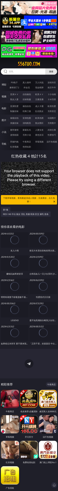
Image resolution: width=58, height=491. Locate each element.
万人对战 (39, 82)
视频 (4, 96)
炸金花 (27, 87)
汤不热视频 (52, 141)
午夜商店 (27, 141)
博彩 (4, 84)
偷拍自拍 (27, 106)
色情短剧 (27, 146)
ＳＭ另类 (52, 99)
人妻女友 (39, 129)
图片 (4, 120)
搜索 (51, 71)
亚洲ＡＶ (14, 94)
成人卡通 (39, 106)
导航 (4, 143)
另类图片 (52, 123)
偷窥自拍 (14, 118)
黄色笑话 (39, 134)
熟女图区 (39, 123)
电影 (4, 108)
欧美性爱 (52, 106)
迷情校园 (14, 134)
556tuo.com (29, 64)
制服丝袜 (14, 111)
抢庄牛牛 (52, 87)
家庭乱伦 (27, 129)
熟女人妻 (14, 99)
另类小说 (27, 134)
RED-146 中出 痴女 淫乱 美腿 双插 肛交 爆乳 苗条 (26, 214)
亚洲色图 (27, 118)
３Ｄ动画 (52, 94)
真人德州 (27, 82)
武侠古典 (52, 129)
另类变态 (52, 111)
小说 (4, 132)
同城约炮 (14, 141)
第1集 (5, 209)
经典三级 (27, 111)
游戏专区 (52, 82)
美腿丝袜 (14, 123)
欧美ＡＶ (39, 94)
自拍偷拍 (27, 94)
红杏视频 (14, 146)
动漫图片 (52, 118)
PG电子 (14, 82)
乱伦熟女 (39, 111)
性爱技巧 (52, 134)
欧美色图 (39, 118)
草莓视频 (39, 141)
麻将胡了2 (14, 87)
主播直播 (39, 99)
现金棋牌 (39, 87)
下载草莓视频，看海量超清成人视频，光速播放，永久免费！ (29, 200)
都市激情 (14, 129)
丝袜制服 (27, 99)
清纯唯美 (27, 123)
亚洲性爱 (14, 106)
